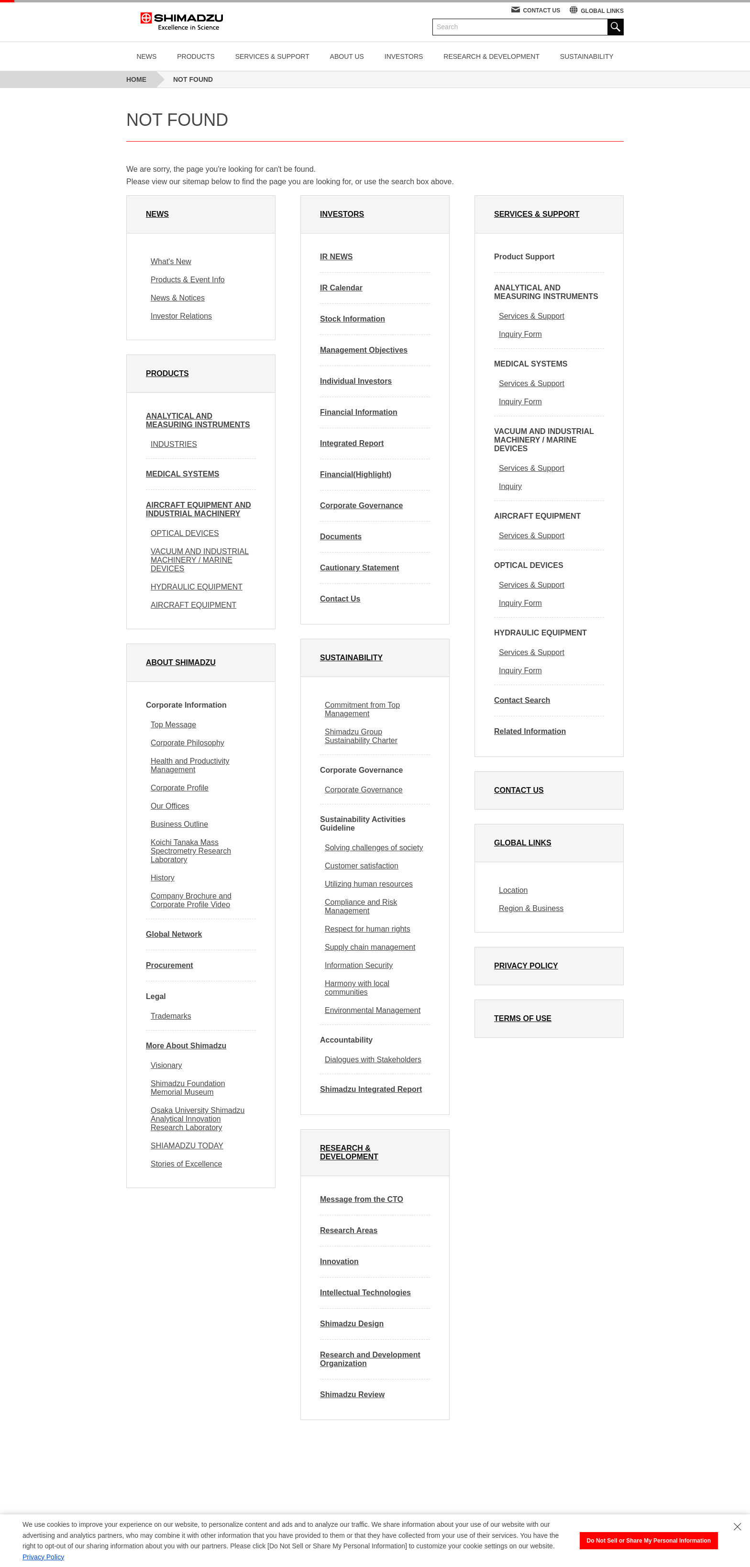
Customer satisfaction (361, 866)
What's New (171, 261)
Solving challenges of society (374, 848)
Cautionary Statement (359, 568)
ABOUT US (347, 56)
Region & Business (531, 908)
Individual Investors (356, 381)
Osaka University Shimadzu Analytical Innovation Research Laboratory (198, 1119)
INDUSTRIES (174, 444)
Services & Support (531, 316)
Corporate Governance (361, 505)
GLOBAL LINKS (602, 11)
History (163, 878)
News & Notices (178, 298)
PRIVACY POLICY (526, 966)
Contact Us (340, 599)
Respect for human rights (367, 929)
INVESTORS (404, 56)
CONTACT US (541, 10)
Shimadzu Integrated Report (371, 1089)
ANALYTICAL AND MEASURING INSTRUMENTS (198, 420)
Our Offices (170, 806)
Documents (341, 537)
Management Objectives (364, 350)
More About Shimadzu (186, 1046)
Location (513, 890)
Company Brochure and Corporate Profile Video (191, 900)
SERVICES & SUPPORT (272, 56)
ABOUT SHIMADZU (181, 662)
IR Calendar (341, 288)
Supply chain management (370, 947)
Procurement (169, 965)
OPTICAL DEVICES (185, 533)
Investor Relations (181, 316)
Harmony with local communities (357, 987)
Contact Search (522, 700)
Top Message (173, 725)
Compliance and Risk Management (361, 906)
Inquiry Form (520, 334)
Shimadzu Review (352, 1394)
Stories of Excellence (186, 1164)
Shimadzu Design (352, 1324)
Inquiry (510, 486)
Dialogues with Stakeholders (373, 1060)
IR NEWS (336, 257)
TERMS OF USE (522, 1018)
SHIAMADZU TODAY (187, 1146)
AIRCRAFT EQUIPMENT (193, 605)
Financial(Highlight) (355, 474)
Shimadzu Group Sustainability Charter (361, 736)
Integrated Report (352, 443)
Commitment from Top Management (362, 709)
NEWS (146, 56)
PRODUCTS (196, 56)
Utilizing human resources (369, 884)
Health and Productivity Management (190, 765)
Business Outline (179, 824)
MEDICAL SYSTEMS (183, 474)
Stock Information (352, 319)
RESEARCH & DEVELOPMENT (491, 56)
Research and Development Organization (370, 1359)
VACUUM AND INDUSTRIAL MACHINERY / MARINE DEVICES (200, 560)
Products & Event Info (188, 280)
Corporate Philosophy (187, 743)
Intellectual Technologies (365, 1293)
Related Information (530, 731)
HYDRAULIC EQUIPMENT (197, 587)
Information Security (359, 965)
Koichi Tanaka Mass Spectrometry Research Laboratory (191, 851)
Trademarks (171, 1016)
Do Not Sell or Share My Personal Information (649, 1540)
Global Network (174, 934)
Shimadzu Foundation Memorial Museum (188, 1087)
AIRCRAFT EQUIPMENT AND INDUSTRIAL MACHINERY (198, 509)
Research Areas (348, 1230)
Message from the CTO (361, 1199)
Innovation (339, 1261)
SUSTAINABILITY (587, 56)
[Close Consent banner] (737, 1526)
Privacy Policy (43, 1557)
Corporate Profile (180, 788)
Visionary (166, 1065)
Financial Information (358, 412)
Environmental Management (372, 1010)
